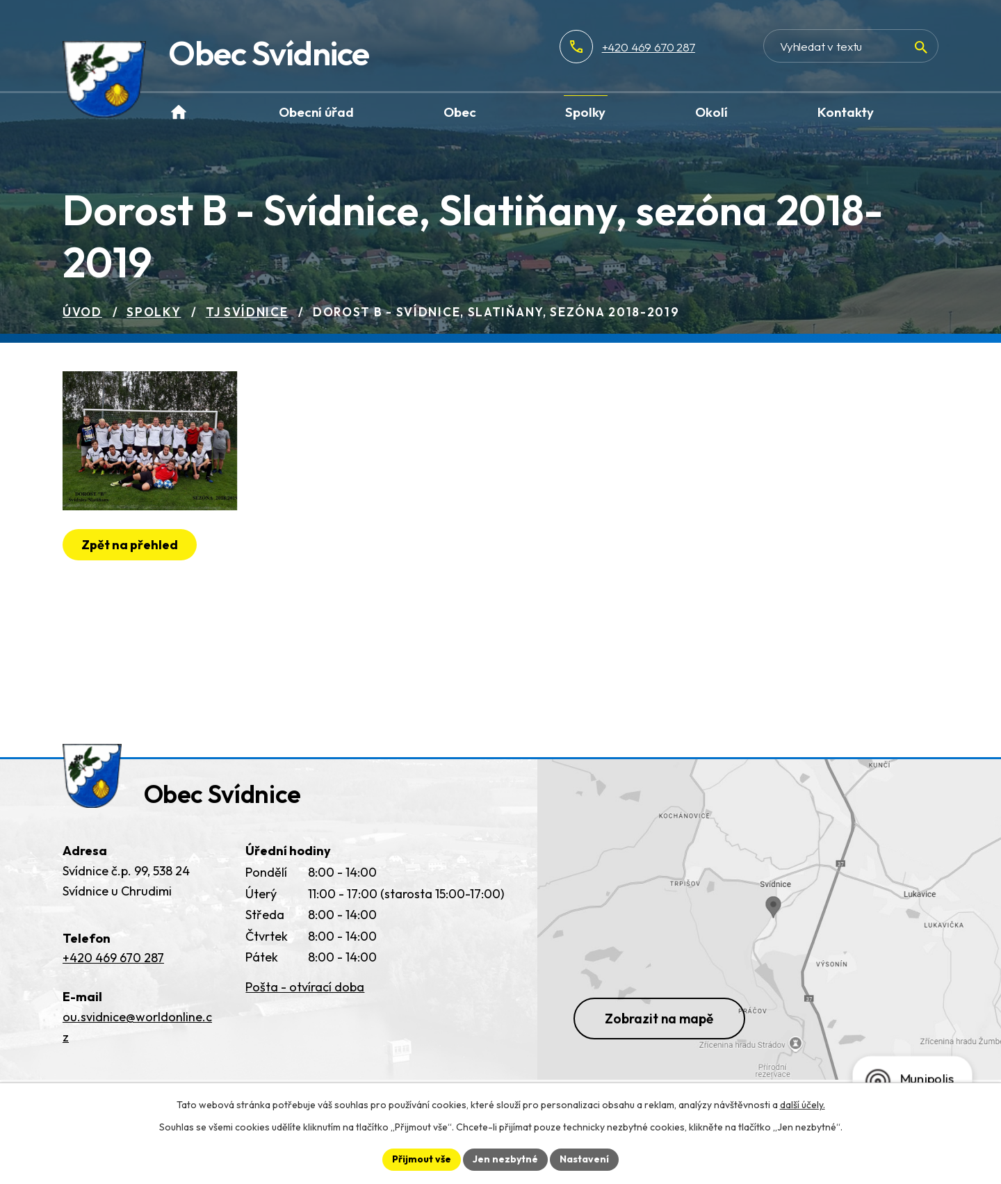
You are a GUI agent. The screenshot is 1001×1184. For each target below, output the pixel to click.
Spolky (154, 312)
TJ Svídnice (247, 312)
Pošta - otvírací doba (304, 987)
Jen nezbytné (505, 1159)
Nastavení (584, 1159)
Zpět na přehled (129, 545)
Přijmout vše (421, 1159)
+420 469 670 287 (648, 47)
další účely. (802, 1104)
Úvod (82, 312)
